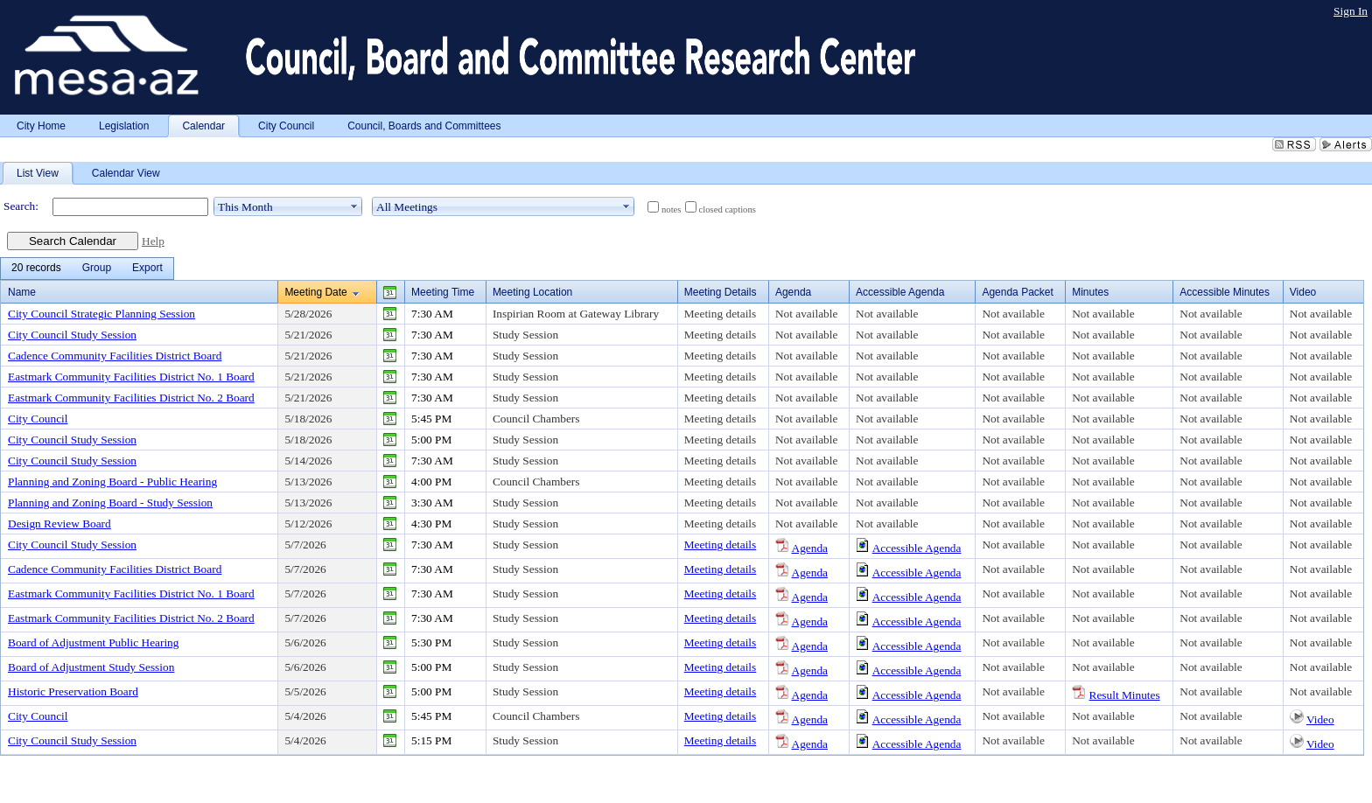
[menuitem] (36, 268)
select (354, 206)
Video (1320, 719)
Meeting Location (532, 292)
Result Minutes (1124, 695)
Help (153, 241)
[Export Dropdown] (147, 268)
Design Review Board (59, 523)
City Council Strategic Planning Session (101, 313)
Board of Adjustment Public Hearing (93, 642)
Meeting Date (315, 292)
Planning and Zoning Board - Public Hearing (112, 481)
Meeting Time (442, 292)
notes (672, 209)
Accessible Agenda (917, 548)
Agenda (810, 548)
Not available (806, 313)
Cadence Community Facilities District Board (114, 355)
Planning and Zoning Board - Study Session (110, 502)
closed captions (727, 209)
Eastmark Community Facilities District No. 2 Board (131, 397)
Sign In (1351, 10)
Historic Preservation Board (73, 691)
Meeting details (720, 313)
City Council (38, 418)
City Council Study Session (72, 334)
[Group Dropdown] (97, 268)
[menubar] (87, 268)
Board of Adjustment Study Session (91, 667)
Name (22, 292)
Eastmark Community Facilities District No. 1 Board (131, 376)
